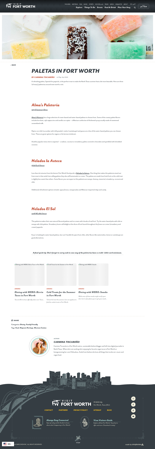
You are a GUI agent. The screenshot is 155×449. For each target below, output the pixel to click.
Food (17, 328)
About (126, 4)
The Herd (67, 4)
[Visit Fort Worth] (21, 5)
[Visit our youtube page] (133, 416)
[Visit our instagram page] (133, 398)
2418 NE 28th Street (39, 214)
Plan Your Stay (124, 7)
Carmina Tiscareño (44, 77)
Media (112, 4)
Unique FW (118, 4)
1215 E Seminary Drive (40, 110)
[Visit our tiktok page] (133, 410)
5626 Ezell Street (38, 166)
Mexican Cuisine (40, 328)
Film (80, 4)
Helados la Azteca (82, 173)
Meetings (75, 4)
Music (85, 4)
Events (100, 7)
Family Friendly (32, 325)
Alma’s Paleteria (37, 117)
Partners (63, 410)
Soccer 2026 (99, 4)
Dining (22, 325)
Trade (106, 4)
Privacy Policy (81, 410)
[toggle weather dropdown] (133, 4)
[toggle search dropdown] (135, 8)
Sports (91, 4)
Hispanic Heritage (26, 328)
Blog (109, 410)
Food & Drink (110, 7)
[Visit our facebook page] (133, 404)
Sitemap (97, 410)
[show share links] (15, 320)
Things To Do (89, 7)
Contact (48, 410)
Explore (79, 7)
